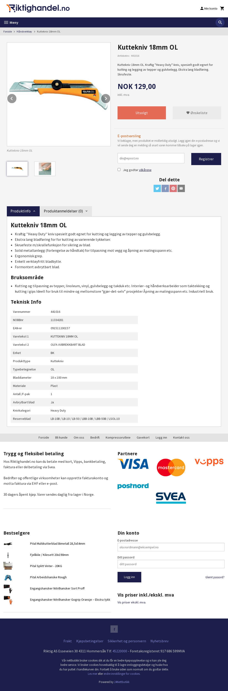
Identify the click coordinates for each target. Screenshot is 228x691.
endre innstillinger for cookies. (122, 674)
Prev (16, 97)
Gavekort (143, 437)
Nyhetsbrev (159, 641)
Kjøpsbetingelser (89, 641)
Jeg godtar (130, 170)
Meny (10, 22)
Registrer (206, 159)
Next (110, 97)
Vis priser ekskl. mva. (132, 602)
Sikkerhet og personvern (127, 641)
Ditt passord (126, 557)
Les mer (93, 674)
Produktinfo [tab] (20, 211)
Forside (7, 31)
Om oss (79, 437)
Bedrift (95, 437)
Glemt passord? (215, 577)
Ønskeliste (196, 112)
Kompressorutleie (118, 437)
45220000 (120, 651)
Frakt (67, 641)
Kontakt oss (181, 437)
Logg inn (161, 437)
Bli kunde (61, 437)
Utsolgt (142, 112)
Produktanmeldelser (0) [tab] (63, 211)
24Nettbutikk (121, 682)
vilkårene (145, 170)
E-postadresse (128, 540)
